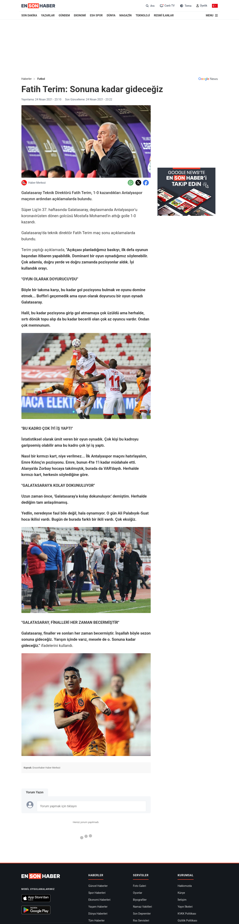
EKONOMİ (80, 15)
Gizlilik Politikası (187, 920)
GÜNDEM (64, 15)
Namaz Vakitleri (142, 906)
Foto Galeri (139, 885)
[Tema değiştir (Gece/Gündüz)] (185, 5)
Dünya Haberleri (97, 913)
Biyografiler (139, 899)
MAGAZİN (125, 15)
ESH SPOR (96, 15)
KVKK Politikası (187, 913)
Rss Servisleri (141, 920)
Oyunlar (137, 892)
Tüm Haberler (96, 920)
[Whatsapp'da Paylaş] (131, 183)
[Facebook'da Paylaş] (146, 183)
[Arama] (149, 5)
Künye (181, 892)
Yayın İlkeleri (185, 906)
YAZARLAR (48, 15)
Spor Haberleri (96, 892)
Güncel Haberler (98, 885)
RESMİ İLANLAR (164, 15)
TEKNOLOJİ (143, 15)
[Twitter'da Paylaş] (138, 183)
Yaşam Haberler (97, 906)
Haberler (26, 78)
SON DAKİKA (29, 15)
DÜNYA (111, 15)
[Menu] (212, 15)
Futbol (41, 78)
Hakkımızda (185, 885)
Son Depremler (142, 913)
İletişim (182, 899)
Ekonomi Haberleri (99, 899)
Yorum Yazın (34, 792)
